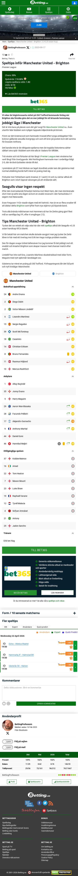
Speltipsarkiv (34, 782)
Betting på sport (9, 849)
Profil (12, 782)
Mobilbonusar (47, 828)
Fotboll (40, 38)
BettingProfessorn (10, 775)
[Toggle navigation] (3, 2)
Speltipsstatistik (61, 782)
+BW (75, 18)
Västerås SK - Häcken (18, 665)
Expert (15, 626)
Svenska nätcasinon (11, 857)
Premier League (48, 156)
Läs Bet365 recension (17, 94)
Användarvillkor (47, 852)
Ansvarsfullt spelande (39, 872)
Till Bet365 (39, 109)
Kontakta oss (46, 849)
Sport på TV (7, 847)
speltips (48, 225)
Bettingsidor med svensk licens (15, 828)
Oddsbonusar (47, 822)
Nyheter (5, 855)
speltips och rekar (56, 601)
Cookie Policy (47, 857)
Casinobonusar (47, 831)
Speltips (11, 41)
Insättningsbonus (48, 825)
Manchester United (55, 127)
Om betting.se (47, 847)
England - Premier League (54, 38)
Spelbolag (6, 822)
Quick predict (42, 626)
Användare (27, 626)
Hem (4, 41)
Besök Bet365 (21, 592)
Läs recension (57, 592)
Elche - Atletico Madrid (18, 643)
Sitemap (44, 860)
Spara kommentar (46, 703)
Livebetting (7, 833)
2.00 (39, 25)
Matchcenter (39, 35)
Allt (5, 626)
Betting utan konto (10, 831)
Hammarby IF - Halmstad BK (21, 654)
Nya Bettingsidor (9, 825)
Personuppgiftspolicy (50, 855)
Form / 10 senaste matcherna (21, 613)
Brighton (21, 206)
